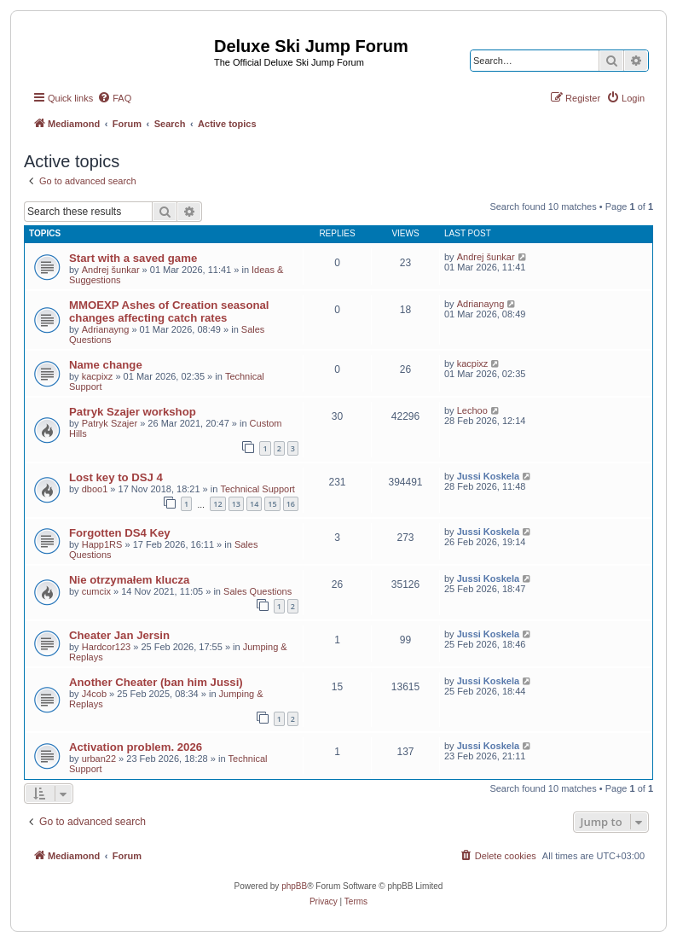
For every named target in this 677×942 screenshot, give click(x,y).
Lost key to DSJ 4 (116, 477)
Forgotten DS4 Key (120, 532)
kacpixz (97, 376)
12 (217, 503)
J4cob (94, 694)
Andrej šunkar (111, 270)
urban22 (99, 758)
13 (236, 503)
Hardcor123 (106, 647)
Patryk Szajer (109, 423)
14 (254, 503)
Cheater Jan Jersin (119, 635)
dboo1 (95, 489)
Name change (105, 364)
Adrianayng (106, 329)
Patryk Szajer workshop (132, 411)
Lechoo (472, 410)
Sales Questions (257, 591)
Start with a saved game (133, 258)
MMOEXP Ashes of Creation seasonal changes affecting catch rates (169, 311)
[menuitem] (114, 98)
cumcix (96, 591)
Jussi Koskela (488, 476)
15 (272, 503)
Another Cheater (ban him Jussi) (156, 682)
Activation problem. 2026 (135, 747)
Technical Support (257, 489)
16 (290, 503)
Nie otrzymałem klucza (129, 579)
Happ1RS (102, 544)
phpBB (294, 886)
